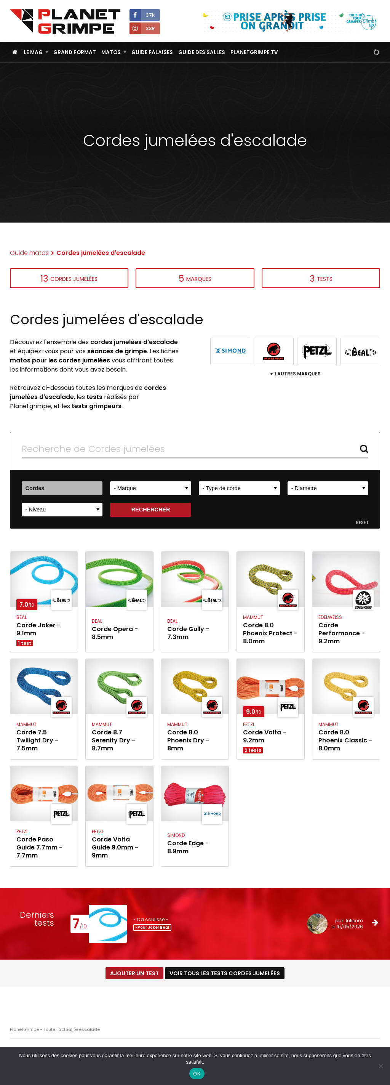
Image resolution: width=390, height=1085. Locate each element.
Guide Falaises (152, 52)
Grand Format (74, 52)
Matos (111, 52)
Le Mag (33, 52)
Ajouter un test (134, 973)
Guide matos (29, 252)
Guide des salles (201, 52)
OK (196, 1074)
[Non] (380, 1066)
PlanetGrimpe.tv (254, 52)
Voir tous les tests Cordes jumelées (224, 973)
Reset (362, 523)
